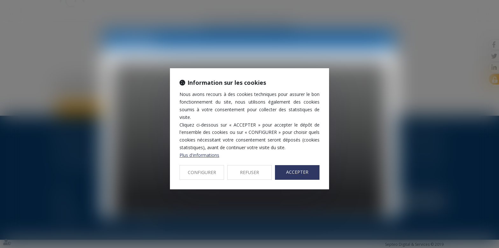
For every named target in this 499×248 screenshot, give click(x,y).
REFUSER (249, 172)
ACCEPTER (297, 172)
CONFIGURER (202, 172)
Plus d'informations (199, 155)
